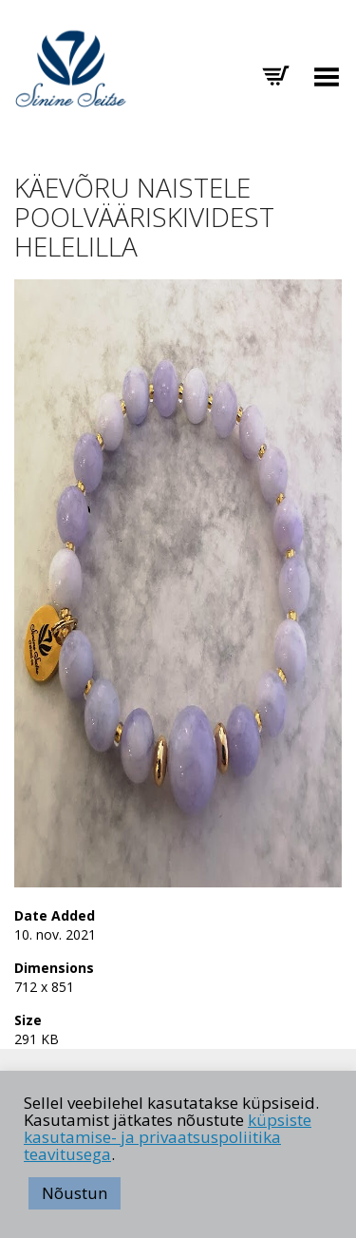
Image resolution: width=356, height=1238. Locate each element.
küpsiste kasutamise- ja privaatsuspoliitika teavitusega (167, 1137)
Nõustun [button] (74, 1193)
